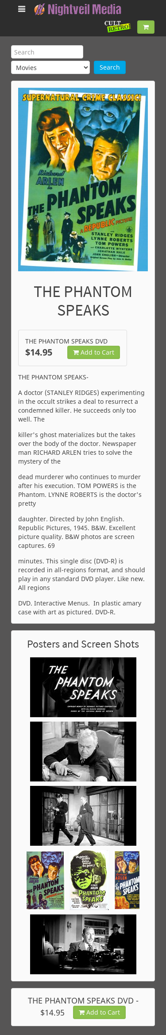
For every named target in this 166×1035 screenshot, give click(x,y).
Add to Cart (93, 352)
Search (110, 67)
